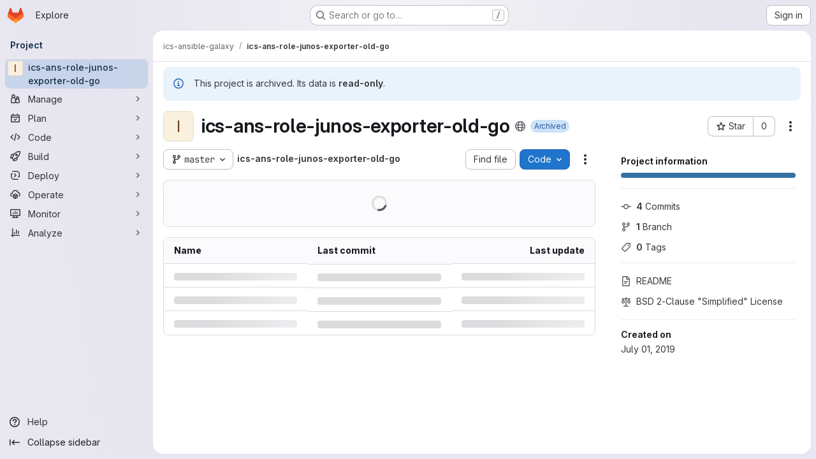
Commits (650, 206)
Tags (643, 247)
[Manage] (76, 99)
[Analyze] (76, 233)
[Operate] (76, 194)
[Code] (76, 137)
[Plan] (76, 118)
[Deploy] (76, 175)
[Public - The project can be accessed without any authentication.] (520, 126)
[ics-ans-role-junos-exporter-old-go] (76, 74)
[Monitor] (76, 213)
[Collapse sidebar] (76, 442)
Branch (646, 226)
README (646, 280)
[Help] (76, 422)
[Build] (76, 156)
